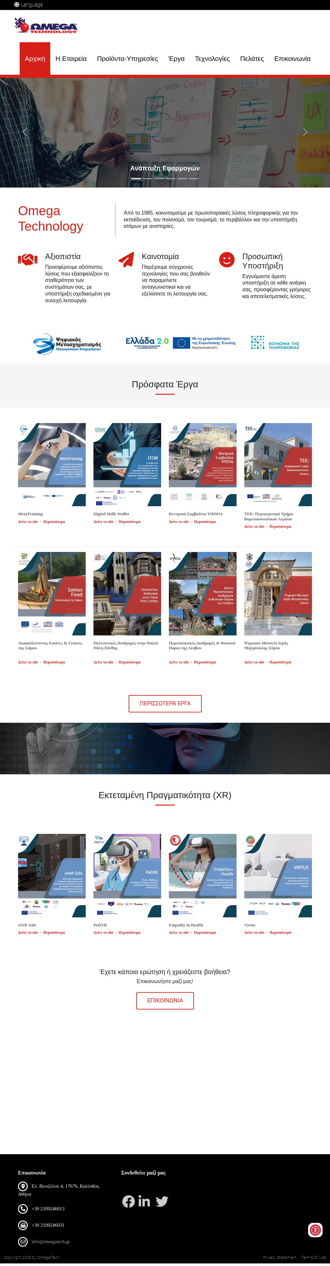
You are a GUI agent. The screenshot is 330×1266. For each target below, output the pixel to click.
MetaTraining (30, 516)
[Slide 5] (182, 181)
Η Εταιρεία (71, 59)
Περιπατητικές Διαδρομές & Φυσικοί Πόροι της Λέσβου (202, 648)
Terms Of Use (313, 1260)
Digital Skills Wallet (111, 516)
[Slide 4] (171, 181)
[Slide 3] (159, 181)
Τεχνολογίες (212, 59)
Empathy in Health (186, 927)
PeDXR (100, 927)
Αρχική (35, 59)
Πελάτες (252, 59)
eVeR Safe (27, 927)
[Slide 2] (147, 181)
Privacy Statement (279, 1260)
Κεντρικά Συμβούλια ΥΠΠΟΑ (196, 516)
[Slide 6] (194, 181)
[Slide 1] (136, 181)
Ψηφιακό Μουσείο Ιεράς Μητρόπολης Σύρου (266, 648)
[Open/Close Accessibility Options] (314, 1226)
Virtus (250, 927)
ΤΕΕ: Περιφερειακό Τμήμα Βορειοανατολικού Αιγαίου (268, 519)
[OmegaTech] (48, 26)
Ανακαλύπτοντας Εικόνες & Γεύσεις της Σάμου (50, 648)
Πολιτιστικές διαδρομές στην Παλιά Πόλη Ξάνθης (125, 648)
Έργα (177, 59)
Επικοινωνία (292, 59)
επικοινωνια (165, 1003)
